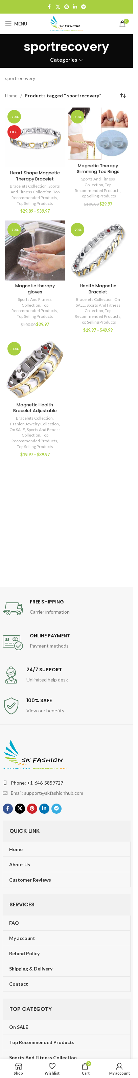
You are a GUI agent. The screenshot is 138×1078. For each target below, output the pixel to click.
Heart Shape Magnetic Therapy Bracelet (35, 176)
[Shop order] (123, 96)
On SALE (17, 429)
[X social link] (57, 7)
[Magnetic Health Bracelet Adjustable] (35, 370)
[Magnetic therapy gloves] (35, 250)
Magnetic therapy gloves (35, 289)
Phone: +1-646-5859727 (37, 783)
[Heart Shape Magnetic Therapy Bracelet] (35, 138)
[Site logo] (67, 23)
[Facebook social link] (49, 7)
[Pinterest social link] (66, 7)
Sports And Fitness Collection (35, 189)
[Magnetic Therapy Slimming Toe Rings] (98, 134)
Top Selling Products (35, 203)
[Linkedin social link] (75, 7)
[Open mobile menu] (16, 24)
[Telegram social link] (83, 7)
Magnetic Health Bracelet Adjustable (35, 408)
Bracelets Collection (28, 186)
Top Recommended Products (36, 194)
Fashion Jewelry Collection (34, 423)
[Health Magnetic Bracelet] (98, 250)
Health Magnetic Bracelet (98, 289)
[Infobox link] (67, 609)
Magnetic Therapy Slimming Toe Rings (98, 169)
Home (11, 95)
